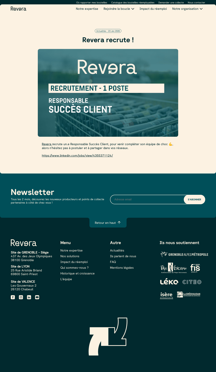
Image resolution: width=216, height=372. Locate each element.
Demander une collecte (171, 2)
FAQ (113, 262)
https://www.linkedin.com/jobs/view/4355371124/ (77, 155)
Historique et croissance (77, 273)
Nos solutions (69, 256)
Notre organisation (185, 9)
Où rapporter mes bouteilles (91, 2)
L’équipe (66, 279)
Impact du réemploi (153, 9)
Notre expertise (87, 9)
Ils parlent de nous (123, 256)
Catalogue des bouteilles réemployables (132, 2)
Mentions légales (122, 267)
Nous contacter (196, 2)
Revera (47, 144)
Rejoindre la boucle (117, 9)
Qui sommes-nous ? (74, 267)
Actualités (117, 250)
